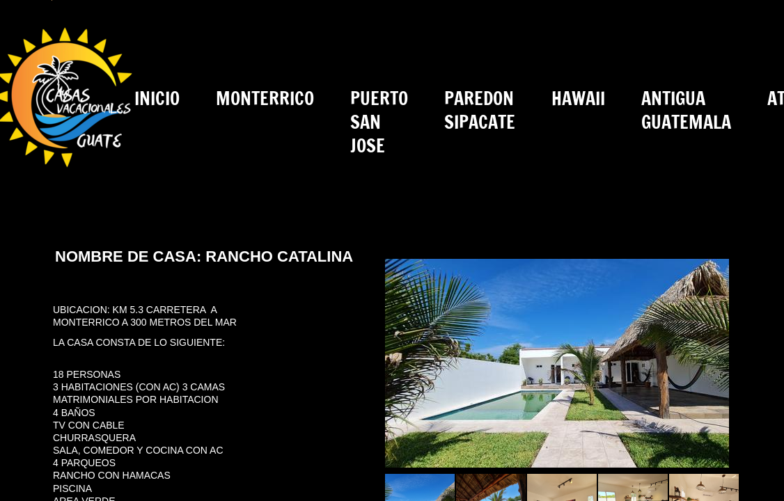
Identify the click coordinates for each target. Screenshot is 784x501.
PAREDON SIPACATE (479, 110)
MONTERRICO (265, 98)
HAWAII (578, 98)
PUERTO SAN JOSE (379, 122)
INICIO (157, 98)
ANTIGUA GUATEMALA (686, 110)
